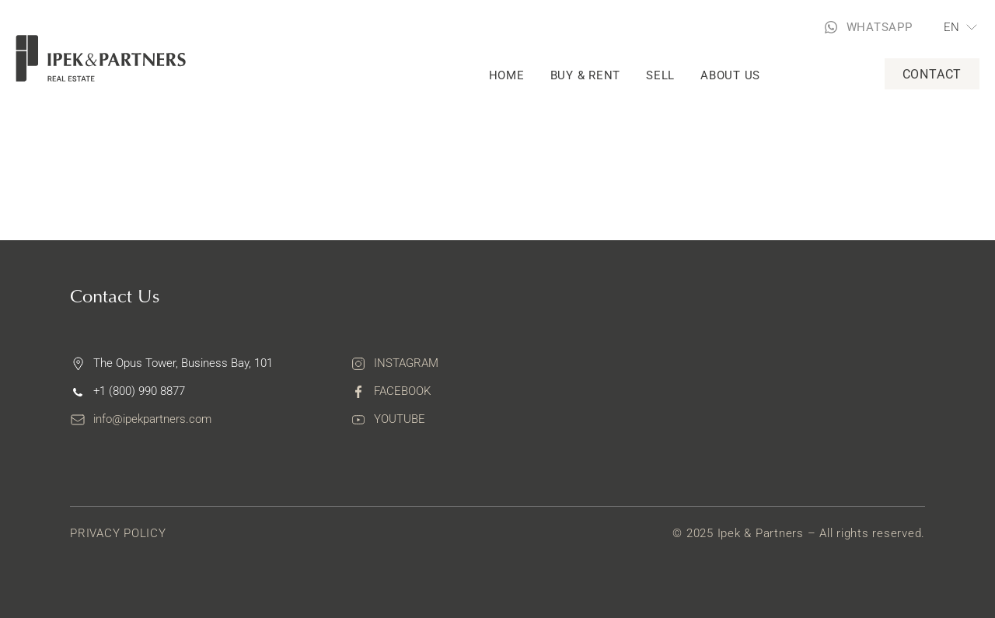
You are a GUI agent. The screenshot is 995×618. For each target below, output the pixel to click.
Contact (932, 74)
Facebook (402, 391)
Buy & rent (585, 75)
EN (952, 27)
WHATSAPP (880, 27)
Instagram (406, 363)
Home (507, 75)
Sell (660, 75)
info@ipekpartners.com (152, 419)
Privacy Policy (118, 533)
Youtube (399, 419)
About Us (730, 75)
